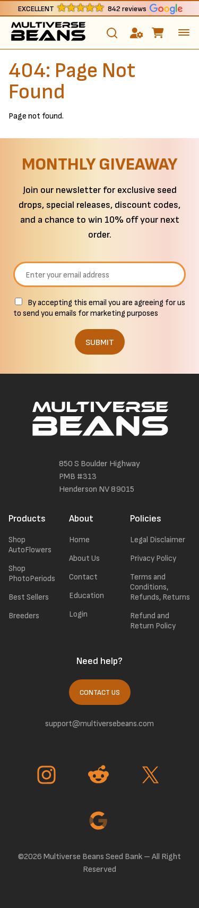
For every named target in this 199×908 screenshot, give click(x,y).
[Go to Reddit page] (99, 776)
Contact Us (100, 692)
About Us (84, 558)
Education (86, 596)
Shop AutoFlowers (29, 545)
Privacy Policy (153, 558)
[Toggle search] (112, 33)
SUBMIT (99, 343)
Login (78, 614)
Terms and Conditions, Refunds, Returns (160, 587)
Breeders (23, 616)
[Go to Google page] (99, 822)
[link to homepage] (48, 33)
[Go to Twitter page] (151, 776)
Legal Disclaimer (157, 540)
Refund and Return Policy (153, 621)
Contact (83, 577)
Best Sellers (28, 597)
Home (79, 540)
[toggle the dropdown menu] (184, 32)
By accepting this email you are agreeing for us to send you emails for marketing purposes (99, 308)
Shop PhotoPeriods (31, 574)
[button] (99, 8)
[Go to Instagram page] (47, 776)
